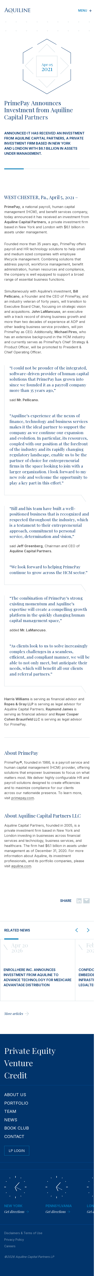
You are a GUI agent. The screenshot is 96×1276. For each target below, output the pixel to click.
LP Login (17, 1151)
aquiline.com (21, 866)
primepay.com (22, 798)
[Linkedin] (79, 901)
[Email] (86, 901)
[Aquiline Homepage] (20, 10)
